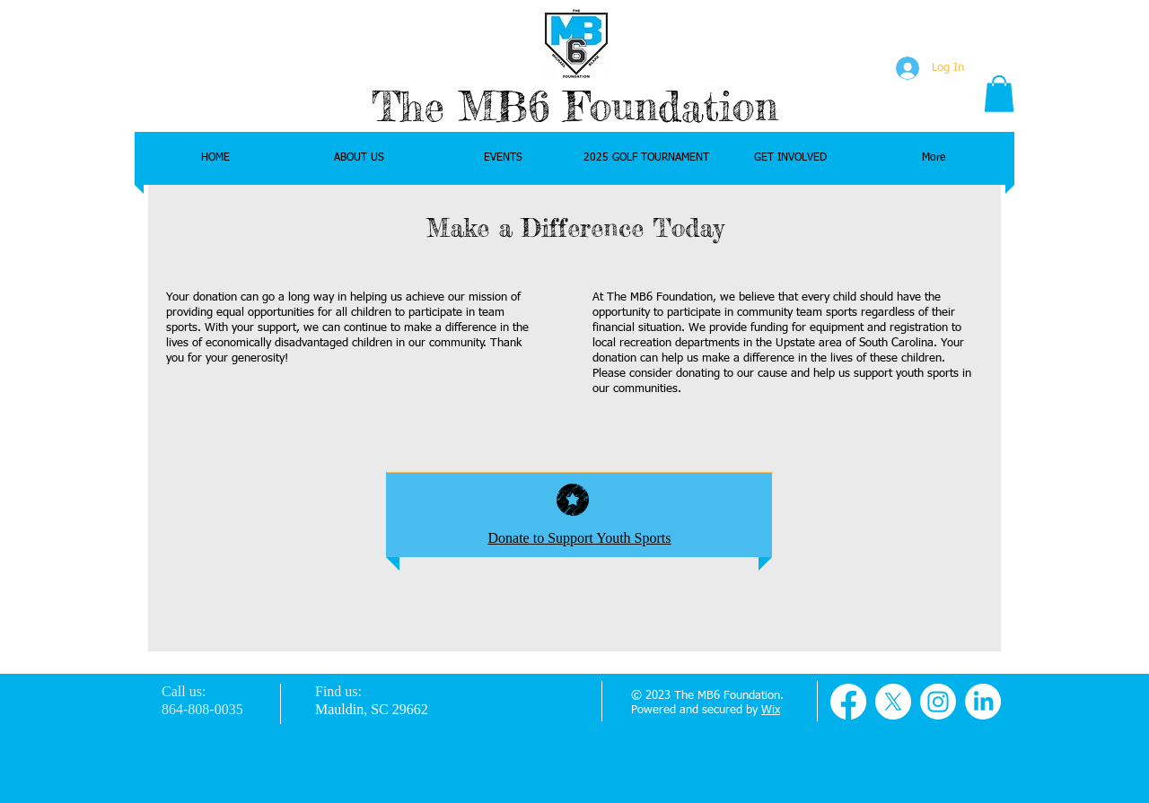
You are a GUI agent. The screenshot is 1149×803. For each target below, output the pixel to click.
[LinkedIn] (983, 702)
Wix (770, 710)
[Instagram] (938, 702)
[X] (893, 702)
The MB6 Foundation (575, 106)
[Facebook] (848, 702)
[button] (999, 93)
